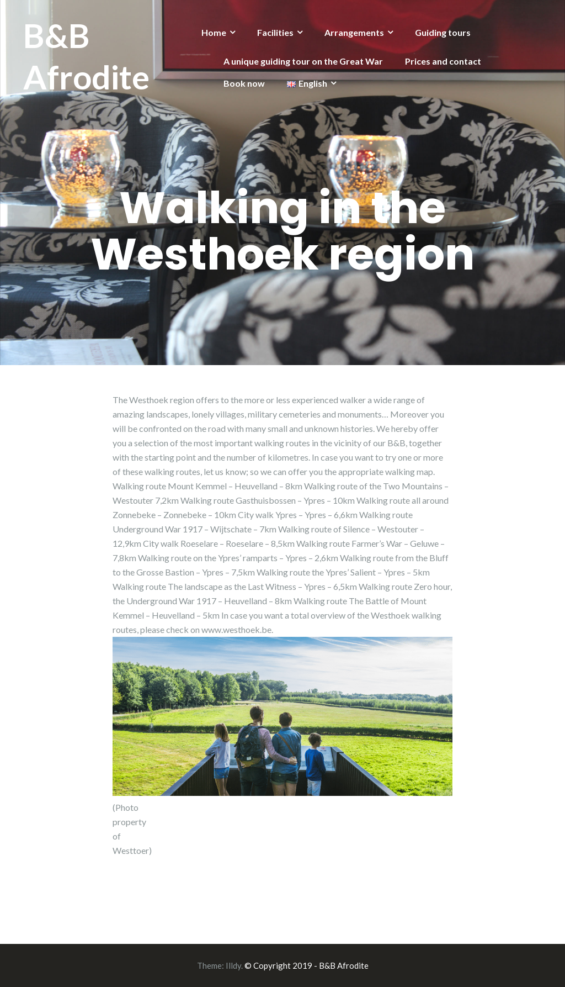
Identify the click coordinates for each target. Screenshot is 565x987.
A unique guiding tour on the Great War (303, 61)
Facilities (275, 32)
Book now (244, 83)
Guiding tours (443, 32)
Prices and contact (443, 61)
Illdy (233, 965)
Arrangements (354, 32)
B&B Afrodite (86, 56)
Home (213, 32)
